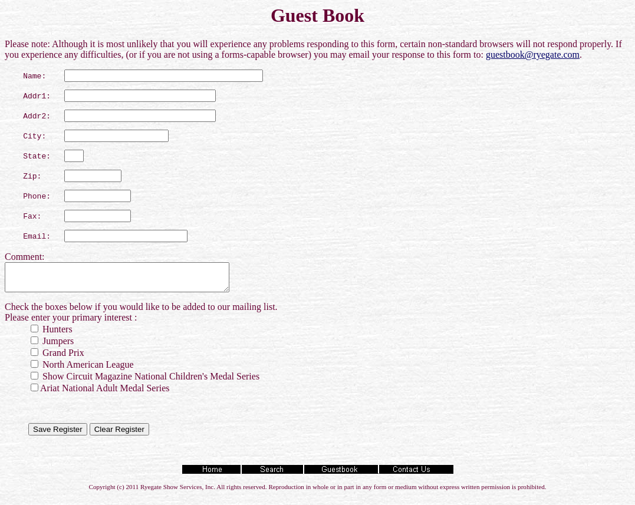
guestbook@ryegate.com (533, 54)
